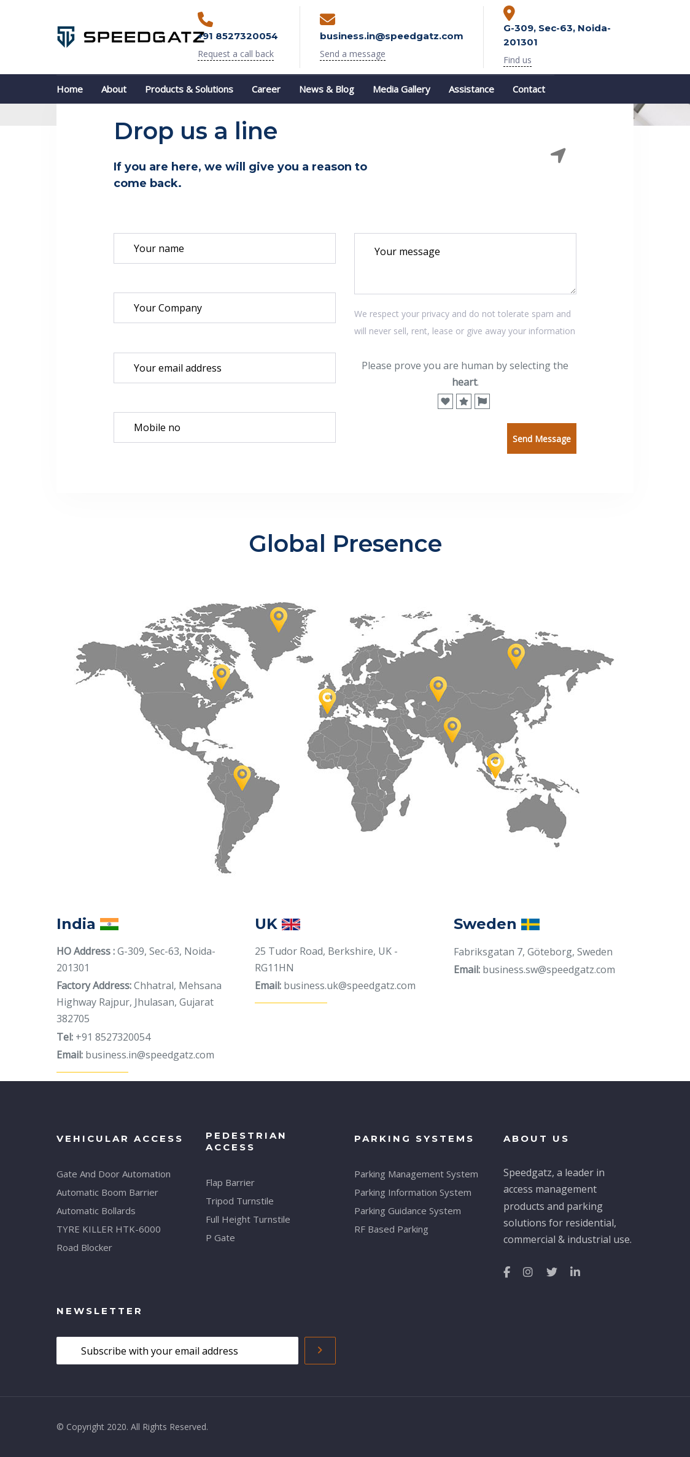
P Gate (220, 1237)
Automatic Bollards (96, 1210)
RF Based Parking (391, 1229)
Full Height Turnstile (248, 1219)
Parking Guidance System (407, 1210)
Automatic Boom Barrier (107, 1192)
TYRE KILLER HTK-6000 (108, 1229)
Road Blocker (84, 1247)
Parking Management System (416, 1174)
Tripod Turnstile (240, 1201)
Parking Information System (412, 1192)
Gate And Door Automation (113, 1174)
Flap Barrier (230, 1182)
